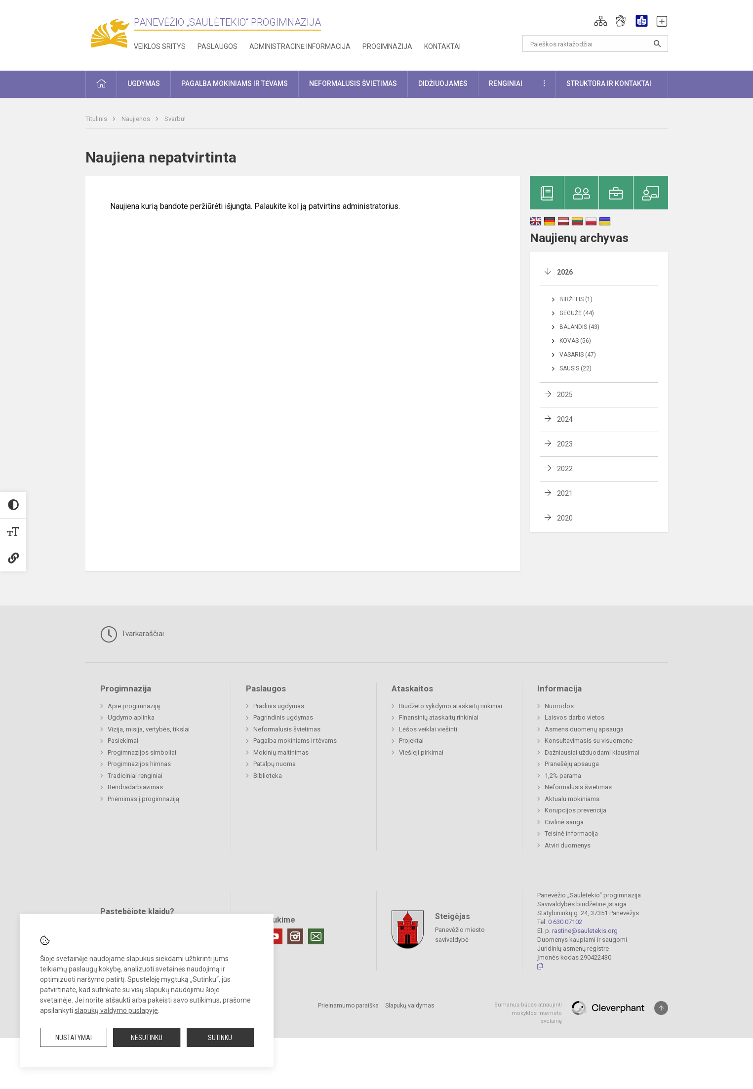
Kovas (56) (575, 340)
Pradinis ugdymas (278, 706)
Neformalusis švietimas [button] (353, 83)
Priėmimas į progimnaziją (143, 799)
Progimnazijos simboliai (142, 752)
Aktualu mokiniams (572, 799)
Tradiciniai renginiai (135, 775)
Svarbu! (175, 118)
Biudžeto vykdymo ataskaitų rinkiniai (450, 706)
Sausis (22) (575, 368)
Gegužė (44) (576, 313)
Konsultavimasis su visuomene (589, 740)
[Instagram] (295, 936)
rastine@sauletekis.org (585, 930)
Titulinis (97, 118)
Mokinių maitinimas (281, 752)
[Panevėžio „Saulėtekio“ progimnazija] (109, 33)
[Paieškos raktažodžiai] (595, 43)
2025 (565, 395)
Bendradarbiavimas (135, 787)
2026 (565, 272)
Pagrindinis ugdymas (283, 717)
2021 (565, 493)
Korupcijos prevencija (575, 810)
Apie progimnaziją (134, 706)
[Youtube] (274, 936)
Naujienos (136, 118)
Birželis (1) (576, 299)
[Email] (316, 936)
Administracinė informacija (300, 46)
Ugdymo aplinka (131, 717)
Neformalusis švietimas (286, 729)
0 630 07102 (565, 922)
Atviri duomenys (568, 845)
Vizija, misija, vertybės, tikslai (149, 729)
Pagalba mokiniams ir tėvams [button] (234, 83)
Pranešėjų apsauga (572, 763)
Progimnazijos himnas (139, 763)
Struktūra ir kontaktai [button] (608, 83)
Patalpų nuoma (274, 763)
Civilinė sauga (564, 822)
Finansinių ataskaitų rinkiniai (438, 717)
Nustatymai (73, 1038)
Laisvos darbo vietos (574, 717)
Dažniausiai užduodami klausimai (592, 752)
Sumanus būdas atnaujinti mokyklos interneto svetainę (528, 1013)
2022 (565, 469)
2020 (565, 518)
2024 (565, 419)
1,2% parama (563, 775)
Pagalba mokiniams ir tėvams (295, 740)
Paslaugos (218, 46)
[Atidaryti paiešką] (657, 43)
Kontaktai (442, 46)
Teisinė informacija (571, 833)
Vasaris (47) (577, 354)
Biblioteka (267, 775)
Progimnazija (387, 46)
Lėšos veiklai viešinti (428, 729)
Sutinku (220, 1038)
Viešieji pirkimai (421, 752)
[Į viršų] (661, 1008)
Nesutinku (146, 1038)
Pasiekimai (123, 740)
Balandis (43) (579, 326)
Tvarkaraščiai (132, 634)
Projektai (411, 740)
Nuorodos (559, 706)
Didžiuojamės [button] (443, 83)
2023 (565, 444)
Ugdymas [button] (143, 83)
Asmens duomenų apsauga (584, 729)
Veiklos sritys (160, 46)
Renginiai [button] (505, 83)
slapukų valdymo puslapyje (116, 1010)
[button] (600, 21)
